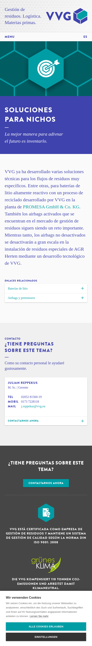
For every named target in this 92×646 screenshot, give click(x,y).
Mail (12, 406)
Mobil (13, 401)
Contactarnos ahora (46, 483)
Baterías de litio (46, 289)
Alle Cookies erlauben (46, 626)
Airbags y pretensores (46, 298)
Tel (10, 397)
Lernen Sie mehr (39, 616)
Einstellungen (46, 636)
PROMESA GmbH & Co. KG (51, 206)
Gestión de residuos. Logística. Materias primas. (23, 16)
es (85, 36)
